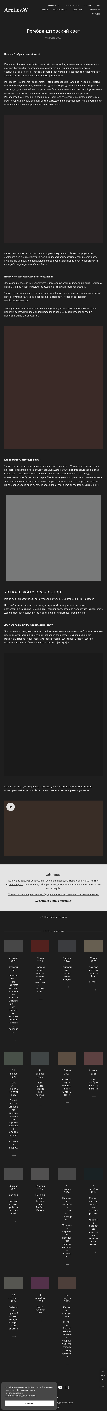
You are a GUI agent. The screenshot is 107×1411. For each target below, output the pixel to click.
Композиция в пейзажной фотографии (66, 1092)
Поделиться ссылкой (55, 922)
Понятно (29, 1403)
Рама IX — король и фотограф (13, 1094)
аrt (98, 5)
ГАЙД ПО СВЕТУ (40, 1315)
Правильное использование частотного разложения (40, 984)
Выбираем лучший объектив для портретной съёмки (13, 1323)
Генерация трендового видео (67, 978)
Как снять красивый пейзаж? (40, 1095)
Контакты (95, 9)
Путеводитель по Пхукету (78, 5)
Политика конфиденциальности (57, 1408)
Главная (44, 9)
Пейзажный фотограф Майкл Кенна (40, 1208)
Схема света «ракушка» (66, 1317)
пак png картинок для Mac (93, 977)
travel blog (53, 5)
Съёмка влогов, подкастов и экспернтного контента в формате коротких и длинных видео (94, 1226)
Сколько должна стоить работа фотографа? (13, 1209)
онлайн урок (16, 889)
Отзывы (96, 14)
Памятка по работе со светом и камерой (67, 1214)
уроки (93, 987)
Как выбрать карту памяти (93, 1089)
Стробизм (13, 974)
